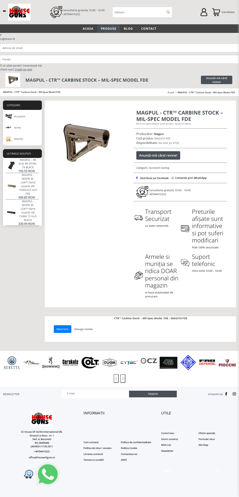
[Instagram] (233, 394)
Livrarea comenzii (93, 454)
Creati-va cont (23, 69)
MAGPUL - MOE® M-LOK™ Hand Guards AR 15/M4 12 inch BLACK (28, 210)
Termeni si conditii (93, 459)
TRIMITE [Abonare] (153, 394)
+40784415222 (71, 14)
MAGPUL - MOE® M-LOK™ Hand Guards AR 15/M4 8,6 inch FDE (28, 184)
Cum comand (90, 442)
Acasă (171, 92)
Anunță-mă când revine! (216, 80)
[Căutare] (168, 12)
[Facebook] (225, 394)
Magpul (159, 134)
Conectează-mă (32, 65)
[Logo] (42, 418)
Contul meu (167, 433)
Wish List (166, 445)
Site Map (203, 445)
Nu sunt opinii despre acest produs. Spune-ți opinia (163, 123)
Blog (128, 29)
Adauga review (83, 329)
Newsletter (167, 451)
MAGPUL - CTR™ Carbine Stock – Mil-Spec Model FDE (206, 92)
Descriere (63, 329)
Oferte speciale (206, 433)
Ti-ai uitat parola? (11, 65)
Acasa (88, 29)
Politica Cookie (129, 448)
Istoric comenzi (169, 439)
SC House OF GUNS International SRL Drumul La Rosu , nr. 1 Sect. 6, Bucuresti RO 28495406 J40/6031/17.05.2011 (42, 439)
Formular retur (206, 439)
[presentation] (116, 378)
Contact (148, 29)
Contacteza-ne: (129, 454)
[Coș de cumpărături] (223, 12)
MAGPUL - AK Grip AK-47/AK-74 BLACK (28, 163)
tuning (165, 168)
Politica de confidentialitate (136, 442)
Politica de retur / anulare (97, 448)
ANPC (124, 459)
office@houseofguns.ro (42, 457)
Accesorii (154, 168)
